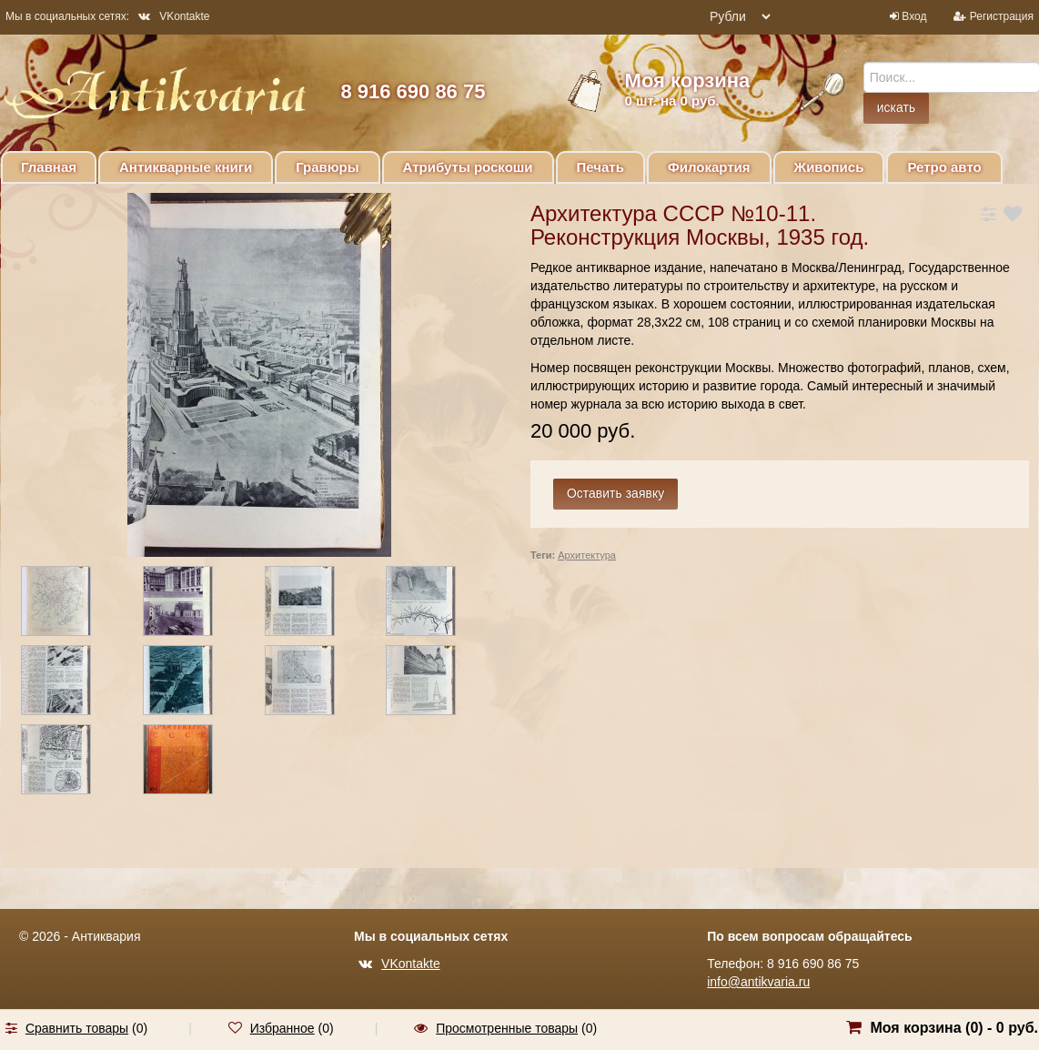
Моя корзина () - (954, 1027)
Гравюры (327, 167)
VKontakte (173, 16)
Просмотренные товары (507, 1028)
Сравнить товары (76, 1028)
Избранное (282, 1028)
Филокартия (709, 167)
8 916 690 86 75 (412, 91)
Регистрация (1002, 16)
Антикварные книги (185, 167)
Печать (600, 167)
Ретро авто (944, 167)
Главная (48, 167)
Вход (914, 16)
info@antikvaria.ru (758, 981)
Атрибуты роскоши (468, 167)
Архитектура (587, 555)
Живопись (829, 167)
